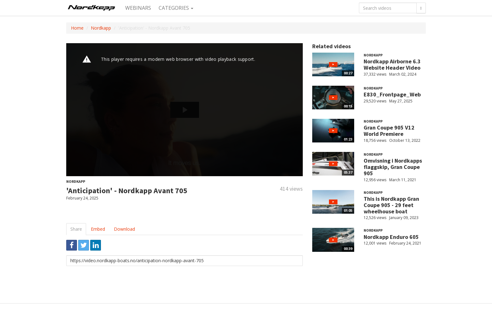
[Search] (421, 8)
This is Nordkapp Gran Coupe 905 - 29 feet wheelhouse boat (391, 205)
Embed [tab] (98, 229)
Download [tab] (124, 229)
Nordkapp (101, 28)
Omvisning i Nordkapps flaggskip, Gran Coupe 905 (393, 167)
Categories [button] (176, 7)
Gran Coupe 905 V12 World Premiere (389, 130)
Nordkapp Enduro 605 (391, 236)
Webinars (138, 7)
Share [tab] (76, 229)
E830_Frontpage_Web (392, 94)
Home (77, 28)
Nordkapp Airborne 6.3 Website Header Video (392, 64)
